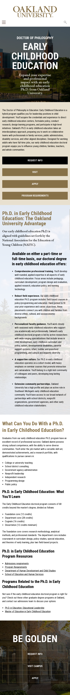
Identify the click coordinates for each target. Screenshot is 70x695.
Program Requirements (35, 195)
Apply (35, 184)
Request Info (35, 160)
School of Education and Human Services (24, 574)
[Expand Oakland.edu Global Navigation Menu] (3, 22)
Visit (35, 172)
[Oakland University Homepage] (35, 11)
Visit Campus (35, 666)
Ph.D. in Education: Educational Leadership (24, 607)
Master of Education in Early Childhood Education (28, 611)
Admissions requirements (17, 563)
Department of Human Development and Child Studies (30, 570)
